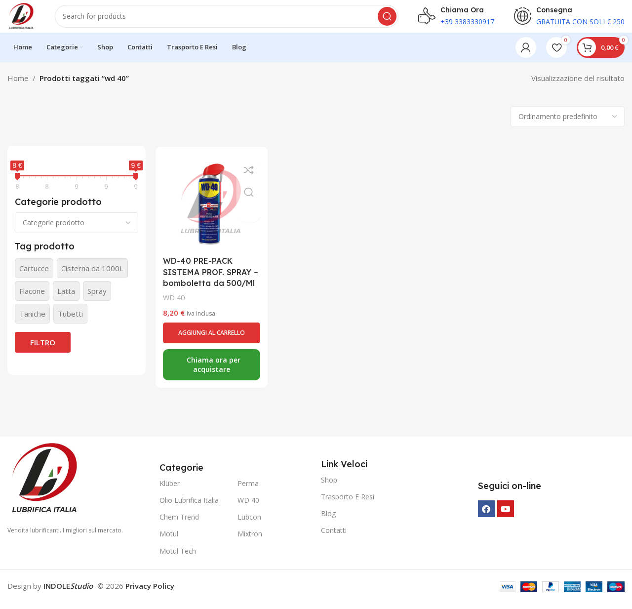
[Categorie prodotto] (76, 229)
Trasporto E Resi (347, 503)
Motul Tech (177, 558)
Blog (328, 520)
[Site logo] (24, 19)
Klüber (169, 490)
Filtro (42, 349)
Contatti (334, 537)
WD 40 (174, 312)
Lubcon (249, 523)
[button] (210, 347)
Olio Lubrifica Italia (189, 507)
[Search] (230, 19)
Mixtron (249, 541)
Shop (329, 486)
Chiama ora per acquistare (212, 379)
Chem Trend (179, 523)
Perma (248, 490)
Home (18, 85)
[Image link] (44, 484)
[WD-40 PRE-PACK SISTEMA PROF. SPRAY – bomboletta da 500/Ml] (210, 208)
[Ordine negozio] (568, 123)
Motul (168, 541)
